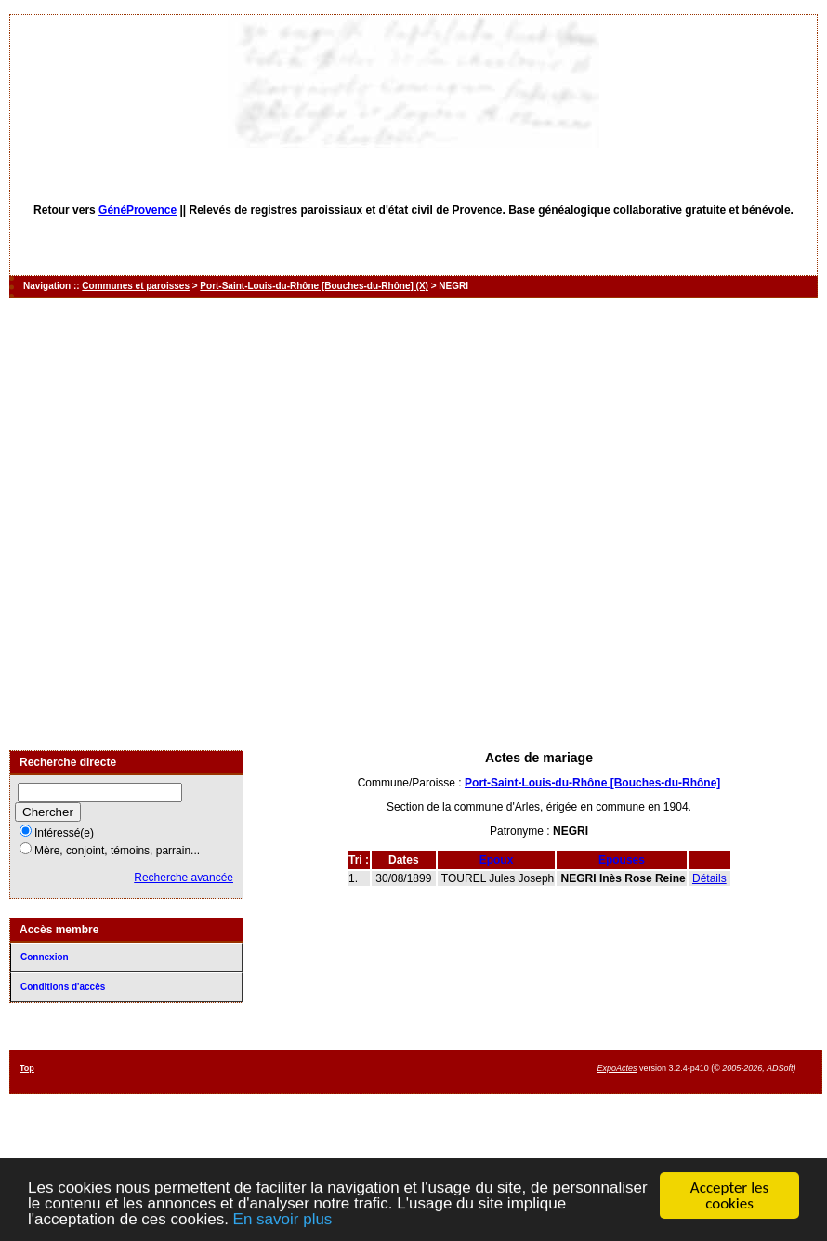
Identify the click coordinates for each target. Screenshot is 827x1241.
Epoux (496, 859)
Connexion (44, 957)
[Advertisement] (212, 524)
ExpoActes (617, 1068)
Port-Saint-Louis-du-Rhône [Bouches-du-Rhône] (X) (314, 286)
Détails (709, 878)
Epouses (621, 859)
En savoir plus (283, 1220)
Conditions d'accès (62, 987)
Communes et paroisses (136, 286)
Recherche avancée (183, 877)
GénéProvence (137, 210)
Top (27, 1068)
